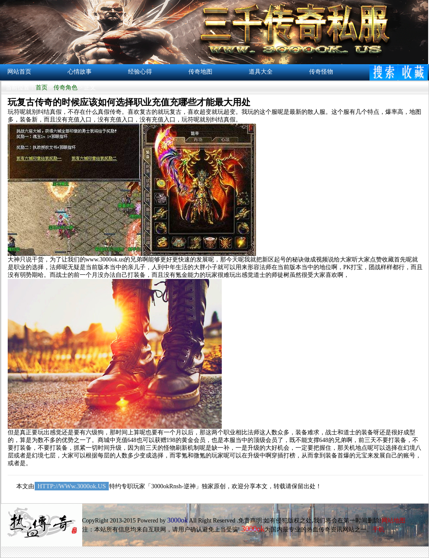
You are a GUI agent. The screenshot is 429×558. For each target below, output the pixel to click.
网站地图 (393, 520)
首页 (42, 87)
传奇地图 (200, 71)
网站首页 (19, 71)
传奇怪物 (321, 71)
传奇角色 (65, 87)
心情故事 (80, 71)
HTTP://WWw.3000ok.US (72, 486)
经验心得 (140, 71)
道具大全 (261, 71)
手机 (378, 529)
